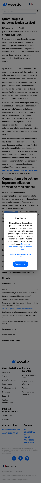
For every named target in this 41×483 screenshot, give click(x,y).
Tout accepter (20, 264)
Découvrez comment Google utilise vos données (20, 246)
